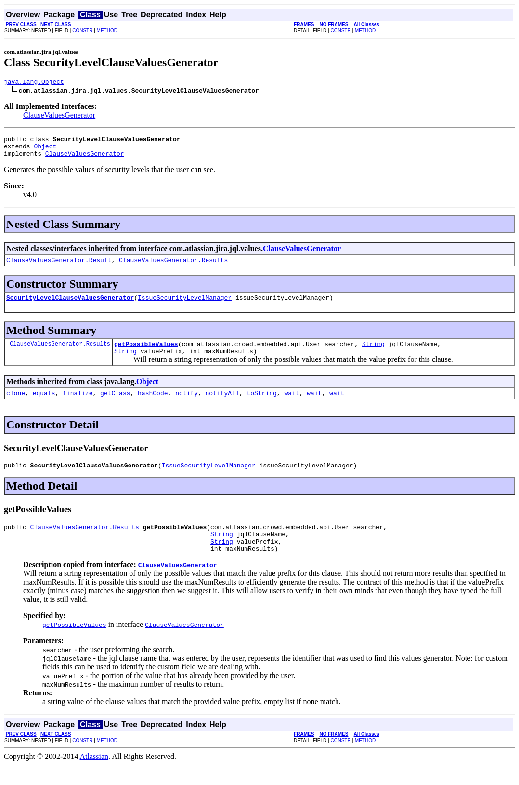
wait (291, 405)
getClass (115, 405)
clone (15, 405)
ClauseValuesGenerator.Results (173, 267)
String (373, 353)
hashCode (153, 405)
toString (261, 405)
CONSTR (82, 30)
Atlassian (94, 776)
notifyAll (222, 405)
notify (186, 405)
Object (45, 150)
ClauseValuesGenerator (59, 116)
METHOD (107, 30)
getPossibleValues (146, 353)
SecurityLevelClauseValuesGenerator (70, 306)
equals (44, 405)
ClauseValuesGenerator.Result (58, 267)
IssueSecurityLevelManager (185, 306)
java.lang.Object (34, 83)
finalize (77, 405)
